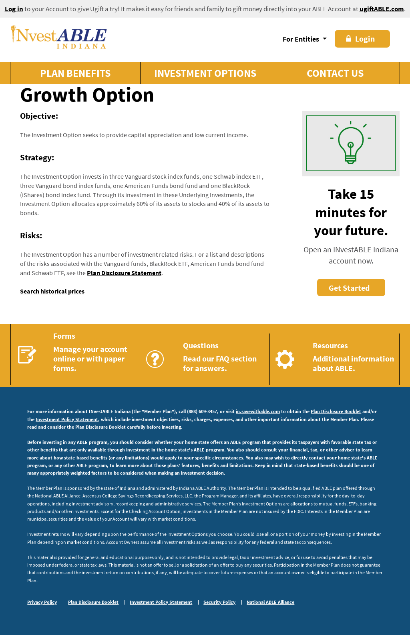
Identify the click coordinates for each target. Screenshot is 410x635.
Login (360, 39)
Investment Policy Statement (67, 419)
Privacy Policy (42, 602)
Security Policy (219, 602)
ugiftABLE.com (382, 8)
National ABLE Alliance (270, 602)
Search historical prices (52, 291)
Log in (14, 8)
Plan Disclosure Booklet (336, 411)
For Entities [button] (302, 39)
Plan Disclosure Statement (124, 273)
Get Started (349, 288)
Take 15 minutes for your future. (351, 212)
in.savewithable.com (258, 411)
